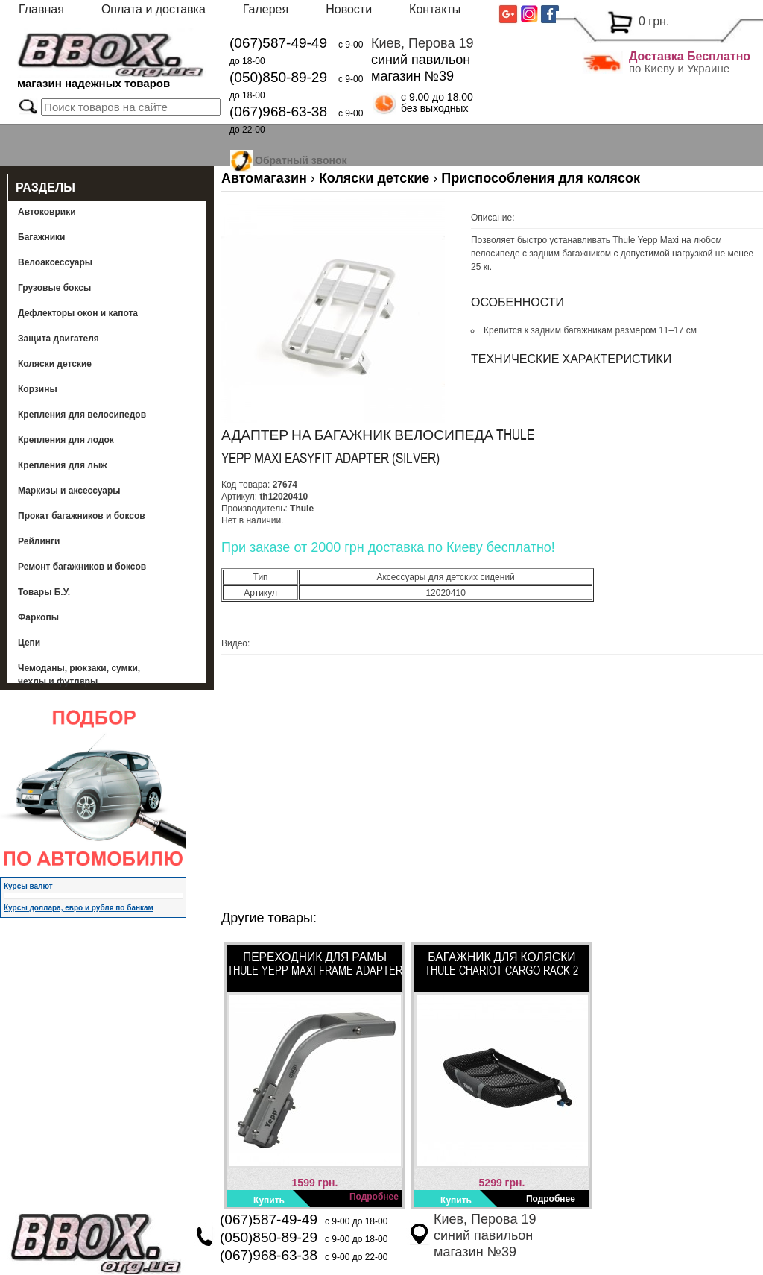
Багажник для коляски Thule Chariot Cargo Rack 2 (501, 963)
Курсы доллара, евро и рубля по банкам (78, 908)
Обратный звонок (301, 158)
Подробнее (374, 1196)
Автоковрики (47, 212)
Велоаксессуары (55, 262)
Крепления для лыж (62, 465)
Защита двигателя (58, 338)
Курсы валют (28, 886)
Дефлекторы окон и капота (78, 313)
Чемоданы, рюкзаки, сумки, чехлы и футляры (79, 675)
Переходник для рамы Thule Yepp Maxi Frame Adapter (314, 963)
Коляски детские (55, 364)
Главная (41, 9)
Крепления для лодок (66, 440)
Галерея (265, 9)
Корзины (37, 389)
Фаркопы (38, 617)
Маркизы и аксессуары (69, 490)
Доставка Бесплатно (689, 56)
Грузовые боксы (54, 288)
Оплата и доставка (153, 9)
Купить (269, 1200)
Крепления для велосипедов (82, 414)
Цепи (29, 643)
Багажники (42, 237)
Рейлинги (39, 541)
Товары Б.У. (44, 592)
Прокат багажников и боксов (81, 516)
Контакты (434, 9)
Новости (349, 9)
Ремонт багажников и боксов (82, 566)
